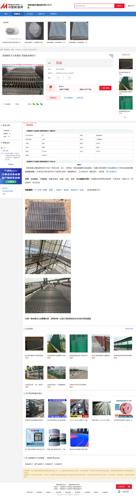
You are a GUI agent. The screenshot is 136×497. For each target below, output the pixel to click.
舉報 (16, 104)
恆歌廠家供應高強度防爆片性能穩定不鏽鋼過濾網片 (18, 42)
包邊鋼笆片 (59, 464)
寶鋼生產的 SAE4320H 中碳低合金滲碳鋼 (104, 420)
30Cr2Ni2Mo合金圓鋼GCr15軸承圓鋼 (80, 420)
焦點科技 (70, 495)
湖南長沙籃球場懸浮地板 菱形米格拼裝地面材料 (84, 449)
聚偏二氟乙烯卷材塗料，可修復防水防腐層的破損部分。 (64, 449)
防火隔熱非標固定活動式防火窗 (34, 449)
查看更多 (11, 164)
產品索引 (5, 188)
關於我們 (30, 492)
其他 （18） (7, 136)
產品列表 (7, 49)
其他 (12, 49)
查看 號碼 (105, 88)
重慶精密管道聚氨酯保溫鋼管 (34, 420)
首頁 (1, 49)
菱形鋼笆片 (49, 464)
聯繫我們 (39, 492)
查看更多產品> (129, 329)
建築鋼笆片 (29, 464)
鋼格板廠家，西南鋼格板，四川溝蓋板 (58, 42)
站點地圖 (58, 492)
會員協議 (77, 492)
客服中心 (49, 492)
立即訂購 (79, 98)
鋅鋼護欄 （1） (8, 130)
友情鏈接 (105, 492)
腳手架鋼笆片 (39, 464)
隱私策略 (68, 492)
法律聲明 (87, 492)
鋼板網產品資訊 (61, 484)
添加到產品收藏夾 (7, 191)
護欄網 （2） (7, 133)
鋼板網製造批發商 (74, 484)
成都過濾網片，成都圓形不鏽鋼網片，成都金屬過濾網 (41, 42)
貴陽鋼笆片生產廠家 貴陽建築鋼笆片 (71, 487)
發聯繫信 (53, 98)
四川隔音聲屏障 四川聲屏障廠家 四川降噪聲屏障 (62, 420)
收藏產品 (7, 104)
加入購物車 (68, 98)
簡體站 (96, 492)
